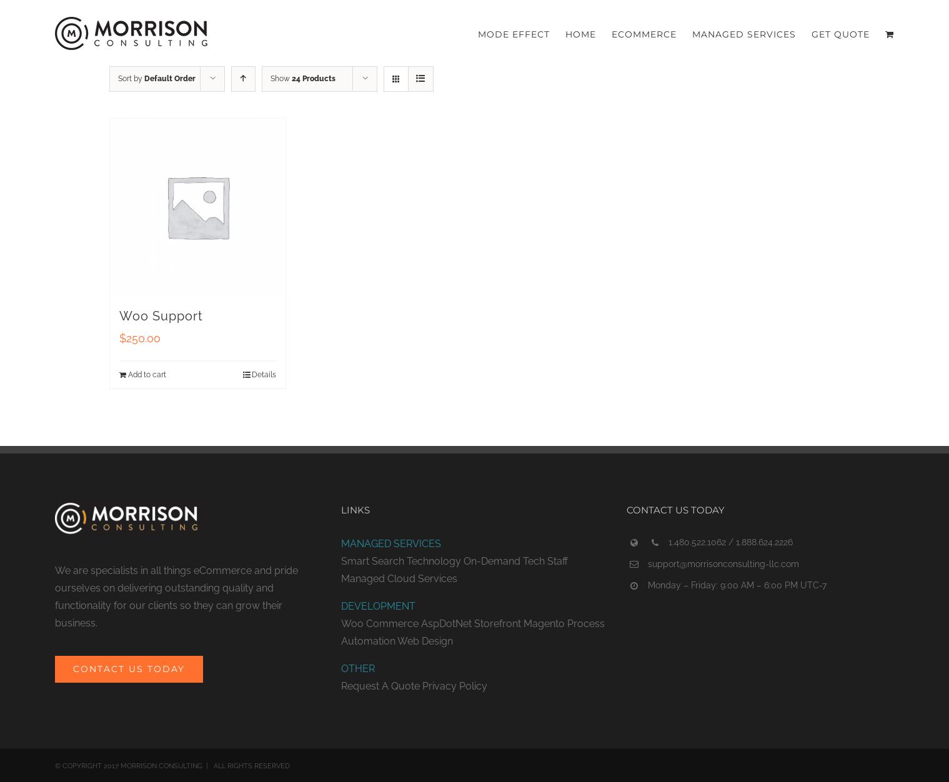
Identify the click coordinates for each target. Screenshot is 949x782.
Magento (544, 624)
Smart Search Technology (401, 561)
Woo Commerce (380, 624)
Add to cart (147, 374)
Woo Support (161, 316)
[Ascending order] (243, 79)
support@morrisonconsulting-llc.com (723, 564)
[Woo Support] (198, 207)
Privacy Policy (454, 686)
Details (264, 374)
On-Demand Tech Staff (516, 561)
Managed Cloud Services (399, 579)
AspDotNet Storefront (471, 624)
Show (303, 78)
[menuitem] (521, 33)
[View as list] (421, 79)
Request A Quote (380, 686)
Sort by (157, 78)
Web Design (425, 641)
